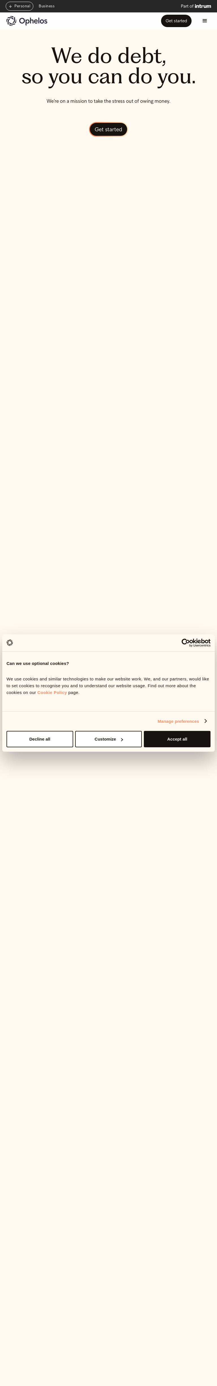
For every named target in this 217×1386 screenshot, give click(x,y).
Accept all (177, 739)
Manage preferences (178, 721)
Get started (176, 20)
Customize (109, 739)
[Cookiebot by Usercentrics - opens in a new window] (186, 642)
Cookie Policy (52, 692)
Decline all (39, 739)
